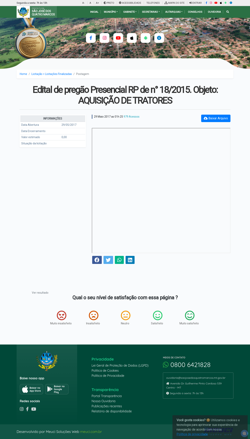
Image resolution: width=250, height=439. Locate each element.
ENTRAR (195, 2)
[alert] (244, 433)
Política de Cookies (105, 370)
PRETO (109, 2)
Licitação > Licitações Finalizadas (51, 74)
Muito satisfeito (189, 317)
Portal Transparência (107, 396)
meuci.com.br (91, 431)
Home (23, 74)
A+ (97, 2)
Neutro (125, 317)
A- (83, 2)
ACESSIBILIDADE (130, 2)
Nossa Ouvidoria (103, 401)
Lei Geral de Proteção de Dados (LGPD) (120, 365)
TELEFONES (153, 2)
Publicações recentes (107, 406)
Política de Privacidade (108, 376)
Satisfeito (157, 317)
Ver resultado (40, 292)
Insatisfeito (93, 317)
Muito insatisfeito (61, 317)
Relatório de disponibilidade (112, 411)
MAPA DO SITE (174, 2)
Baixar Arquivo (216, 118)
